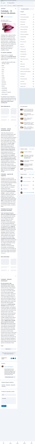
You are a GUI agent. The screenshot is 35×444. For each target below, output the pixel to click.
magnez (3, 67)
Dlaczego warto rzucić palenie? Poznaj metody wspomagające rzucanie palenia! (28, 165)
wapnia (13, 99)
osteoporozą (3, 253)
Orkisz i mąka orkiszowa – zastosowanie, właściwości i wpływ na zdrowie (29, 114)
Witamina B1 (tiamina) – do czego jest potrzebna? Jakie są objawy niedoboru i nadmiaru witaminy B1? (29, 123)
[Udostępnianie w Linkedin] (15, 358)
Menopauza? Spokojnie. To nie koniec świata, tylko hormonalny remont (28, 169)
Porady (5, 5)
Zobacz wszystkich (31, 174)
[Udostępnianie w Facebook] (11, 358)
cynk (9, 185)
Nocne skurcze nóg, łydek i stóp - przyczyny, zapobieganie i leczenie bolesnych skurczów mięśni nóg (28, 110)
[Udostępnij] (15, 8)
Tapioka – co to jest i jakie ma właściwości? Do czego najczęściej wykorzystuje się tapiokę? (29, 128)
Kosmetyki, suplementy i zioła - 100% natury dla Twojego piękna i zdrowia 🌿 (8, 0)
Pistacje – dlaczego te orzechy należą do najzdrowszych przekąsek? (28, 119)
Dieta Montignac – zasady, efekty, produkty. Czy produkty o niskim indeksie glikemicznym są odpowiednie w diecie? (28, 156)
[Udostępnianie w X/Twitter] (13, 358)
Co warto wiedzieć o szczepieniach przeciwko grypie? (29, 161)
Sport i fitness (9, 5)
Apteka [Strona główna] (2, 5)
